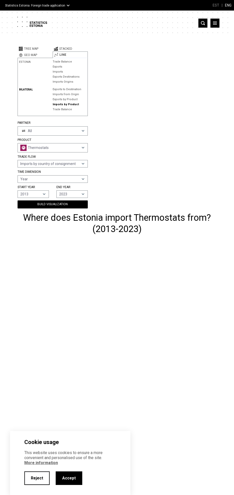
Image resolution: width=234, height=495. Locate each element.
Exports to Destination (67, 89)
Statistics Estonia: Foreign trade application (35, 5)
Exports (57, 66)
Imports (58, 71)
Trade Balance (62, 61)
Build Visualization (52, 204)
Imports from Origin (66, 94)
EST (216, 5)
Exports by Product (65, 99)
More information (41, 462)
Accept (69, 478)
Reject (37, 478)
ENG (228, 5)
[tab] (35, 49)
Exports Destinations (66, 76)
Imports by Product (66, 104)
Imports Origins (63, 81)
